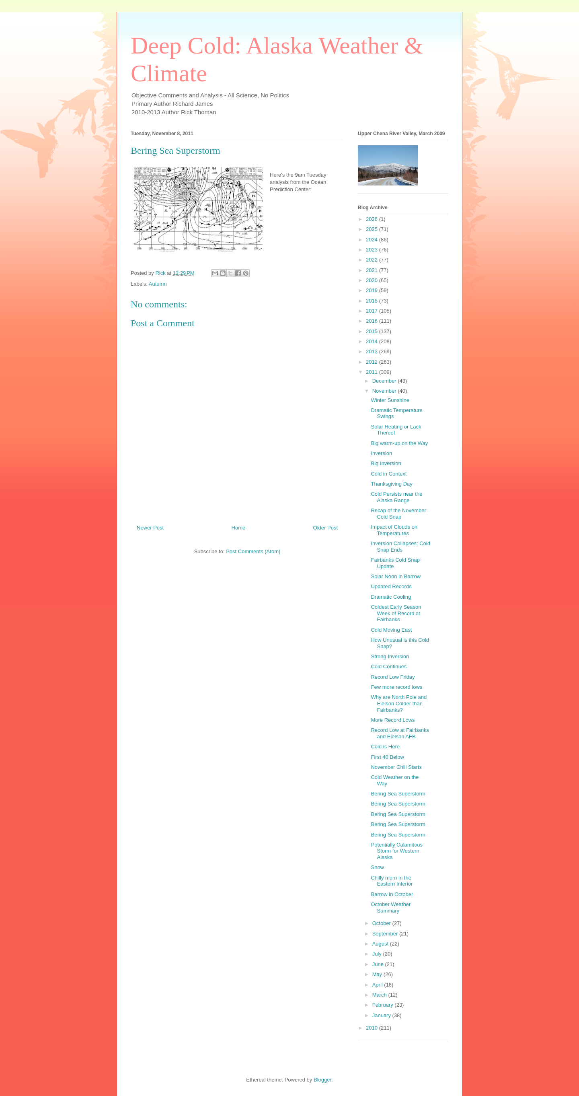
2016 (372, 321)
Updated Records (391, 586)
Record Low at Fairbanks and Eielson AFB (400, 733)
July (377, 954)
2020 (372, 280)
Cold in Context (389, 474)
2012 (372, 362)
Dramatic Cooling (391, 597)
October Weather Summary (391, 907)
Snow (377, 867)
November (385, 391)
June (378, 964)
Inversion (381, 453)
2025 (372, 229)
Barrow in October (392, 894)
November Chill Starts (396, 767)
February (383, 1005)
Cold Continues (389, 666)
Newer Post (150, 528)
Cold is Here (385, 747)
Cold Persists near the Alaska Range (396, 497)
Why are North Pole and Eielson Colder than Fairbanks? (399, 703)
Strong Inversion (390, 656)
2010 (372, 1028)
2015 (372, 331)
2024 (372, 240)
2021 (372, 270)
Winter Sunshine (390, 400)
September (385, 934)
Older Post (325, 528)
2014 (372, 341)
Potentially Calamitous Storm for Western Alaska (397, 851)
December (385, 381)
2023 (372, 250)
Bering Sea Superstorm (398, 794)
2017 (372, 311)
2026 (372, 219)
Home (239, 528)
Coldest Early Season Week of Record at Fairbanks (396, 613)
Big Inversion (386, 463)
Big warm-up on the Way (399, 443)
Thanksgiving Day (391, 484)
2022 (372, 260)
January (382, 1015)
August (381, 944)
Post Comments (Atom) (253, 551)
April (378, 985)
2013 (372, 351)
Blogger (322, 1080)
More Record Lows (393, 720)
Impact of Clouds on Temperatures (394, 530)
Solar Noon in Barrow (396, 576)
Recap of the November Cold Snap (398, 513)
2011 (372, 372)
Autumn (158, 284)
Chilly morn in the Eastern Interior (392, 881)
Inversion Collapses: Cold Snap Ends (400, 546)
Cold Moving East (391, 630)
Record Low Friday (393, 677)
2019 (372, 290)
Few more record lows (396, 687)
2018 (372, 301)
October (382, 923)
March (380, 995)
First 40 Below (387, 757)
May (378, 974)
